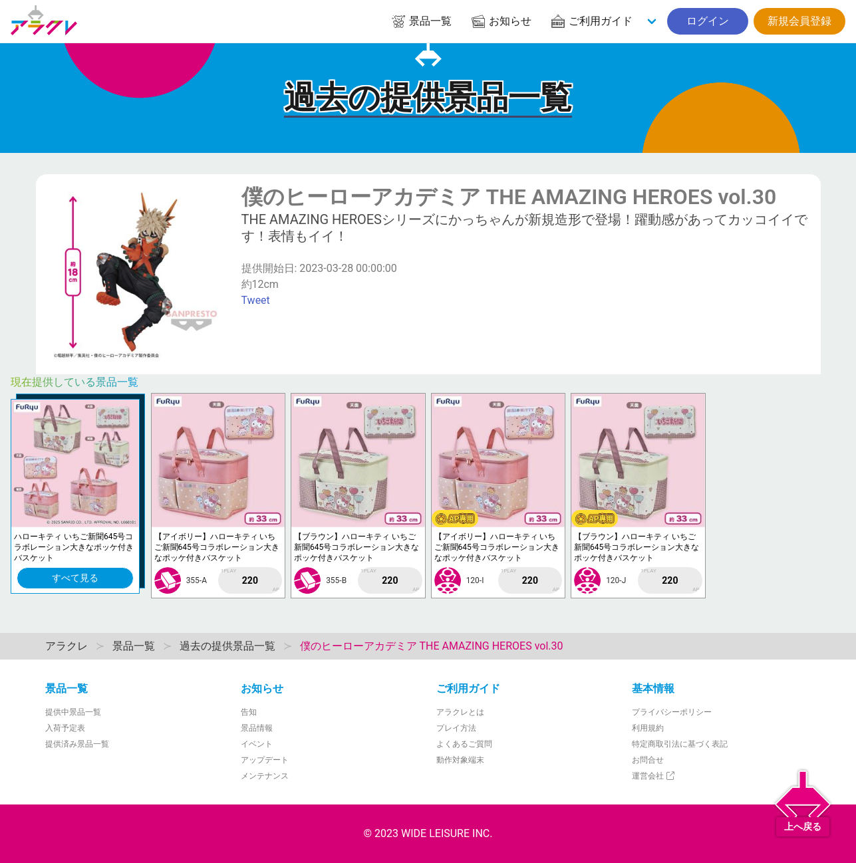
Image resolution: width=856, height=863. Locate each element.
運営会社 (654, 776)
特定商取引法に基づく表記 (680, 744)
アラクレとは (460, 712)
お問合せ (648, 760)
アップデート (265, 760)
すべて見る (75, 577)
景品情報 (257, 728)
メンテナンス (265, 776)
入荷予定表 (65, 728)
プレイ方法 (456, 728)
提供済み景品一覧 (77, 744)
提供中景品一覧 (73, 712)
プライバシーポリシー (672, 712)
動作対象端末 (460, 760)
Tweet (255, 300)
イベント (257, 744)
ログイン (707, 21)
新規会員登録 (799, 21)
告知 (249, 712)
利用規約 (648, 728)
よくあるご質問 (464, 744)
